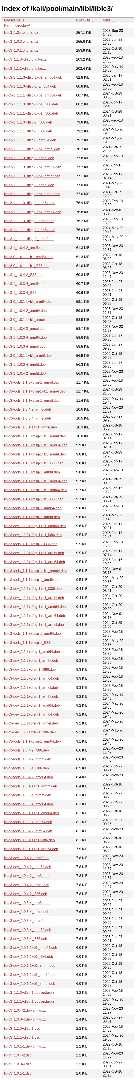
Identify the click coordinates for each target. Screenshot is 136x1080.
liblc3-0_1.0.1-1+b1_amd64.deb (28, 257)
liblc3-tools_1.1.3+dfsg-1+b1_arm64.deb (35, 490)
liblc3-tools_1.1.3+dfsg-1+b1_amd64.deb (35, 445)
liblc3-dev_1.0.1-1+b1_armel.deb (29, 983)
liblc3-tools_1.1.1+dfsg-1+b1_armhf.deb (35, 454)
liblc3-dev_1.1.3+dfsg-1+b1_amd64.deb (35, 526)
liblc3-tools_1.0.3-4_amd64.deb (28, 804)
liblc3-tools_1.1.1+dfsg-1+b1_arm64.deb (35, 571)
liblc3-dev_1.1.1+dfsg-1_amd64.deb (32, 705)
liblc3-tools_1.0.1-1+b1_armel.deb (30, 427)
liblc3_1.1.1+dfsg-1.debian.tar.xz (29, 1001)
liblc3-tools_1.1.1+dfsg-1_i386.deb (30, 643)
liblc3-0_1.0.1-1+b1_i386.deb (26, 266)
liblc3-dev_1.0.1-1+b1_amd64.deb (30, 948)
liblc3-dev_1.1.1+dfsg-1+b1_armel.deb (34, 624)
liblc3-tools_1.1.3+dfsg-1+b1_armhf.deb (35, 436)
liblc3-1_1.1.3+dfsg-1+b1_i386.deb (31, 104)
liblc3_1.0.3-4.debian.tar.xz (25, 1019)
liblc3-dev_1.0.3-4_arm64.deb (27, 903)
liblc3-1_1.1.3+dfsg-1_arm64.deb (29, 203)
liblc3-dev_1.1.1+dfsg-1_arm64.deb (31, 714)
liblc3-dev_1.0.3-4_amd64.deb (27, 930)
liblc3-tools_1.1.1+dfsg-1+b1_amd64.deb (35, 481)
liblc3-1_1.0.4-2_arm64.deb (25, 311)
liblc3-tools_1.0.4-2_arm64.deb (28, 831)
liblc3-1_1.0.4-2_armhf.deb (25, 373)
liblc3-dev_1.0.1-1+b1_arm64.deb (30, 975)
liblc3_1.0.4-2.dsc (17, 1055)
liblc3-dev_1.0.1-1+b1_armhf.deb (29, 965)
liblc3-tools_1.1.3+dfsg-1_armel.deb (32, 382)
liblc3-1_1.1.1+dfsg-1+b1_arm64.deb (32, 212)
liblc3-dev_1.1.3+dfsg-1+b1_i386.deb (33, 535)
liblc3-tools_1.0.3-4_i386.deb (26, 768)
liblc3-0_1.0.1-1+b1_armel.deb (28, 320)
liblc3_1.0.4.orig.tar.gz (21, 32)
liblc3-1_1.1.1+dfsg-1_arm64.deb (29, 230)
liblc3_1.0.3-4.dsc (17, 1064)
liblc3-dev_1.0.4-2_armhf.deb (26, 858)
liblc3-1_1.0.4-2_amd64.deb (25, 248)
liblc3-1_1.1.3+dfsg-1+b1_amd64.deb (33, 77)
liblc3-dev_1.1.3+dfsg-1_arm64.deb (31, 678)
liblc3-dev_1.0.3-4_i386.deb (25, 939)
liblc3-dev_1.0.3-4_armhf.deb (26, 921)
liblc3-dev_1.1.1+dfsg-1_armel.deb (31, 723)
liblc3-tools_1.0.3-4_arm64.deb (28, 822)
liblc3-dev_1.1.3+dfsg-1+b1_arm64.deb (34, 562)
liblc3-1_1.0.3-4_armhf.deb (25, 364)
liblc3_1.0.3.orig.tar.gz (21, 41)
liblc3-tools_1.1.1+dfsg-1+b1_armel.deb (34, 391)
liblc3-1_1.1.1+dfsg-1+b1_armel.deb (32, 149)
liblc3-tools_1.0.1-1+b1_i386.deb (29, 840)
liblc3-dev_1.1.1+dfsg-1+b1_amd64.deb (35, 607)
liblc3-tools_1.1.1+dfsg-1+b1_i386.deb (33, 499)
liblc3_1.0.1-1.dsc (17, 1073)
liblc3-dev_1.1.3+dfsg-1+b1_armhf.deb (34, 553)
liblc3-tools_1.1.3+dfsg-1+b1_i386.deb (33, 463)
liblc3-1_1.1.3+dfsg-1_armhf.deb (29, 221)
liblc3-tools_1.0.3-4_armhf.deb (27, 795)
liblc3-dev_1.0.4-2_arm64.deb (27, 876)
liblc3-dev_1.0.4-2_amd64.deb (27, 867)
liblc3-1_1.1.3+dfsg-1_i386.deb (28, 122)
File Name (12, 20)
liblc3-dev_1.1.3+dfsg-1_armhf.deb (31, 660)
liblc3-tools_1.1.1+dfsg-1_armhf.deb (32, 517)
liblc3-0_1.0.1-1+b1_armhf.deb (28, 355)
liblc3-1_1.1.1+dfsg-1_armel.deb (29, 185)
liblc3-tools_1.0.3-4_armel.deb (27, 418)
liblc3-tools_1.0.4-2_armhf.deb (27, 759)
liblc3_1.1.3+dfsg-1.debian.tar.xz (29, 992)
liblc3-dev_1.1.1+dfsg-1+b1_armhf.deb (34, 598)
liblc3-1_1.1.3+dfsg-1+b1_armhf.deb (32, 176)
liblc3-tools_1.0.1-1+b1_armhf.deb (30, 786)
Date (106, 20)
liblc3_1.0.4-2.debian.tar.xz (25, 1010)
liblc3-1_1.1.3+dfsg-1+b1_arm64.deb (32, 167)
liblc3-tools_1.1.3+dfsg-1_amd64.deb (33, 508)
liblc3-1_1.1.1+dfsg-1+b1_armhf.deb (32, 194)
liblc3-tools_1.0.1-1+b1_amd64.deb (31, 813)
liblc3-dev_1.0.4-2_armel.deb (26, 885)
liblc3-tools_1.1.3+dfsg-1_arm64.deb (32, 633)
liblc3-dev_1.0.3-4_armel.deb (26, 912)
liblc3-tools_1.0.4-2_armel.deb (27, 409)
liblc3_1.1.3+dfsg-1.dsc (22, 1028)
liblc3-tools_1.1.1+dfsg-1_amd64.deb (33, 580)
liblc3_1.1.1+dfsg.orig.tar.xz (25, 68)
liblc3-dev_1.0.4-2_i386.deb (25, 894)
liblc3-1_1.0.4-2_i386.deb (23, 275)
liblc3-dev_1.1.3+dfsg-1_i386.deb (30, 669)
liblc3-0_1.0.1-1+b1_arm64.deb (28, 301)
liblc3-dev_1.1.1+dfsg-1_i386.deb (30, 732)
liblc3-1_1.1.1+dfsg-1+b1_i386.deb (31, 113)
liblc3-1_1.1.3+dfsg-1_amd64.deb (30, 86)
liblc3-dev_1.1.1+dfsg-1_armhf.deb (31, 696)
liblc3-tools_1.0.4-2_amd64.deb (28, 777)
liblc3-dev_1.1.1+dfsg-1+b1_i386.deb (33, 589)
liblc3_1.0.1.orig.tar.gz (21, 50)
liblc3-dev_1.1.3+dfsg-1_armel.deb (31, 687)
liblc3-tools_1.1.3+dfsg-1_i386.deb (30, 544)
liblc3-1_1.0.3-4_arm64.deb (25, 337)
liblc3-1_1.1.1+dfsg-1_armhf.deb (29, 239)
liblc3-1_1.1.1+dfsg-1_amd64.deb (30, 140)
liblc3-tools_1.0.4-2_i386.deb (26, 750)
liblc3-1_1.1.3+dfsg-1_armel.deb (29, 158)
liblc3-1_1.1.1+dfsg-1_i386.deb (28, 131)
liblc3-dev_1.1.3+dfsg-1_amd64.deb (32, 651)
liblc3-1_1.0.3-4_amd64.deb (25, 284)
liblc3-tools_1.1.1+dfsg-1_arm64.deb (32, 741)
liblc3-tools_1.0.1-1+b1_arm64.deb (31, 849)
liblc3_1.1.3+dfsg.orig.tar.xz (25, 59)
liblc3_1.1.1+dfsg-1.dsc (22, 1037)
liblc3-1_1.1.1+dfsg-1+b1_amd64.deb (33, 95)
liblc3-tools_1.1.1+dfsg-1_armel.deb (32, 400)
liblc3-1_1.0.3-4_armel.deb (24, 346)
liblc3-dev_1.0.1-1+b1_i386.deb (28, 956)
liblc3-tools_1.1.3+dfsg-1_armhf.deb (32, 472)
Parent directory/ (17, 25)
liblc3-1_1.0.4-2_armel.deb (24, 328)
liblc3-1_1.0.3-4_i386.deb (23, 293)
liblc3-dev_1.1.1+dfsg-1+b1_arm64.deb (34, 616)
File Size (83, 20)
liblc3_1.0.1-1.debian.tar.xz (25, 1046)
